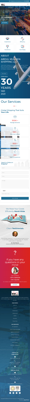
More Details (4, 73)
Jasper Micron (26, 399)
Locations (15, 308)
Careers (15, 315)
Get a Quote (15, 284)
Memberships (15, 310)
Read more (19, 241)
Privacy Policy (15, 321)
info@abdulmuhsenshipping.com (16, 367)
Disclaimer (15, 318)
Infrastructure (15, 313)
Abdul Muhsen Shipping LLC (12, 398)
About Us (15, 305)
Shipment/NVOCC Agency (15, 339)
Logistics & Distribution (15, 332)
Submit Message (15, 198)
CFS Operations (15, 326)
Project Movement (15, 337)
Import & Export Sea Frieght (15, 329)
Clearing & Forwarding (15, 334)
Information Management (15, 345)
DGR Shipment (15, 342)
